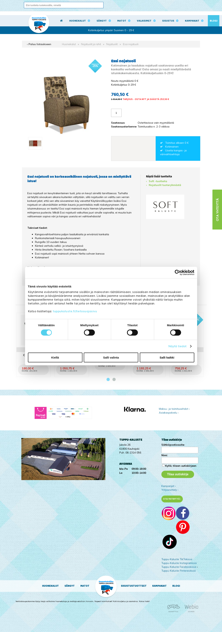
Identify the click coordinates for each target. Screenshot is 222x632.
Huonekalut (77, 21)
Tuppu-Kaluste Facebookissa (178, 566)
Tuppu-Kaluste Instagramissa (179, 563)
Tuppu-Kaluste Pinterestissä (178, 570)
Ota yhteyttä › (172, 499)
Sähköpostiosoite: (173, 444)
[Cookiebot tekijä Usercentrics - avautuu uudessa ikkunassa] (177, 272)
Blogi (213, 21)
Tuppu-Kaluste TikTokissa (176, 559)
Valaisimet (144, 21)
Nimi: (164, 455)
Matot (121, 21)
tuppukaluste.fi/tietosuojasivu (75, 311)
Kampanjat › (168, 486)
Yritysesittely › (169, 489)
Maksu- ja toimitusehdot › (174, 408)
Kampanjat (192, 21)
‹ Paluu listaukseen (39, 44)
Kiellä (55, 357)
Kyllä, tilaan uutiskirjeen (180, 465)
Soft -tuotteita (158, 181)
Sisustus (168, 21)
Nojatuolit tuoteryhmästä (165, 185)
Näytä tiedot (177, 346)
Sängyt (102, 21)
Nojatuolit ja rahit (91, 44)
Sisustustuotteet (133, 586)
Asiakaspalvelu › (169, 412)
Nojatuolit (112, 44)
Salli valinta (111, 357)
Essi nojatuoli (130, 44)
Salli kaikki (167, 357)
